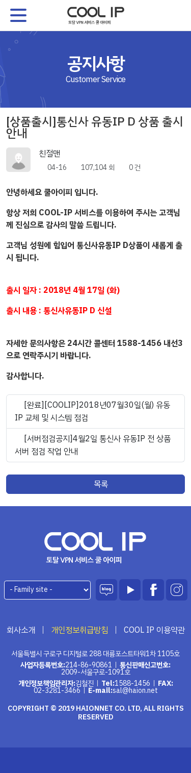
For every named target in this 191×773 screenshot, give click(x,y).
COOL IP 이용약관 (154, 630)
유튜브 (130, 590)
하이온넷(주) (95, 548)
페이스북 (153, 590)
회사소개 (21, 630)
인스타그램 (176, 590)
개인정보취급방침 (79, 630)
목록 (96, 484)
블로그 (106, 590)
